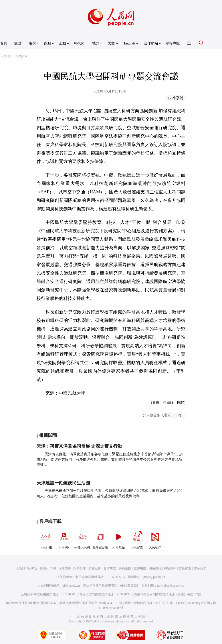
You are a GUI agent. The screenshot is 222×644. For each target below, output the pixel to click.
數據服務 (140, 568)
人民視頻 (118, 539)
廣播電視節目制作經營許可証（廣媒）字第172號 (167, 594)
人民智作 (155, 539)
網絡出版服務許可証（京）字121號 (149, 603)
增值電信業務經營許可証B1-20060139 (105, 594)
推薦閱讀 (48, 435)
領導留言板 (100, 539)
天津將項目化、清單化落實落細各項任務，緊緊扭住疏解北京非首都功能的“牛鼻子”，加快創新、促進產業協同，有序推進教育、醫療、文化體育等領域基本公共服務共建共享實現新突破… (110, 459)
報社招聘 (64, 568)
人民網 (5, 56)
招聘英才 (79, 568)
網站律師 (170, 568)
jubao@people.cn (154, 577)
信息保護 (185, 568)
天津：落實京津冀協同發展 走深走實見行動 (79, 446)
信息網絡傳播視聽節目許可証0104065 (31, 603)
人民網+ (64, 539)
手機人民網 (82, 539)
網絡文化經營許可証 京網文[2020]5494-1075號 (91, 603)
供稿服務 (125, 568)
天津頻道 (21, 56)
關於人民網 (48, 568)
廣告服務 (94, 568)
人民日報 (46, 539)
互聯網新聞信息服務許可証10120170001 (48, 594)
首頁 (3, 43)
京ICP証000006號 (186, 603)
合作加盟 (109, 568)
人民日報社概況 (27, 568)
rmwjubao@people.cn (170, 585)
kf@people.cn (71, 585)
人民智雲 (137, 539)
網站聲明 (155, 568)
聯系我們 (200, 568)
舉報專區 (173, 43)
